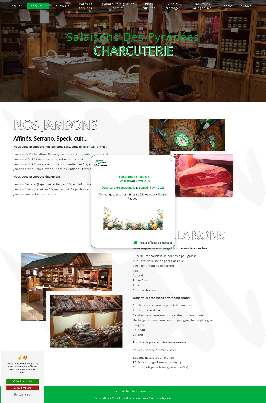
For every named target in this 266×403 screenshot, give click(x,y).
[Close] (171, 160)
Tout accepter (22, 381)
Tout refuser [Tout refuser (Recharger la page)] (22, 388)
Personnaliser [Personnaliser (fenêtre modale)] (22, 394)
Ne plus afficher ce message (155, 242)
